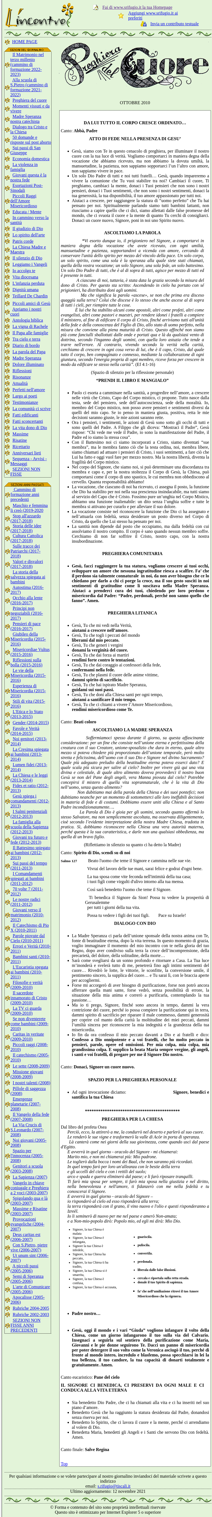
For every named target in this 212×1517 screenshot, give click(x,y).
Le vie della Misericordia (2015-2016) (28, 675)
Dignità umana (25, 289)
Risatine (19, 440)
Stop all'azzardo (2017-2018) (25, 518)
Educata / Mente (26, 211)
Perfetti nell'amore (28, 389)
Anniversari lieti (26, 453)
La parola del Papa (28, 351)
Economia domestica (30, 158)
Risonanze (21, 377)
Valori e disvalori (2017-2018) (26, 564)
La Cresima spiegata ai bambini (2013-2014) (29, 754)
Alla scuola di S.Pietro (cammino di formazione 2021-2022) (29, 87)
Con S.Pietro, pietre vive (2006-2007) (28, 1247)
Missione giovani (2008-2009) (26, 1074)
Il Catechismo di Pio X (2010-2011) (29, 928)
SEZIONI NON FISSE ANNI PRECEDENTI (25, 1325)
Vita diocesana (25, 277)
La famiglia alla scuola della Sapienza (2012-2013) (29, 827)
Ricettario (21, 446)
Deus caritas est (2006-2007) (25, 1237)
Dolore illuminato (28, 364)
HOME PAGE (24, 41)
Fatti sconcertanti (27, 421)
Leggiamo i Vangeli (29, 264)
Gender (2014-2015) (31, 722)
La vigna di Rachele (30, 326)
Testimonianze (25, 402)
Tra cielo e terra (26, 339)
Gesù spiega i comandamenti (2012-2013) (29, 801)
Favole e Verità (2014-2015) (24, 731)
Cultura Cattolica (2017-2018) (26, 538)
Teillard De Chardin (30, 296)
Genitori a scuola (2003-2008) (26, 1168)
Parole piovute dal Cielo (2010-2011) (27, 938)
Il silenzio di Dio (27, 258)
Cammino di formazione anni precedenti (24, 494)
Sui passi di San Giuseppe (25, 150)
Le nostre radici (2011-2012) (25, 902)
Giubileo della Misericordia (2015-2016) (28, 639)
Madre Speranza (26, 358)
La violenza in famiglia (24, 167)
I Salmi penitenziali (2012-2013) (28, 814)
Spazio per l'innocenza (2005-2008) (26, 1155)
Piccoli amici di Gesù (31, 303)
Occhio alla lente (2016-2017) (26, 600)
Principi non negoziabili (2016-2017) (26, 613)
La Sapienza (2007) (30, 1177)
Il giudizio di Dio (27, 228)
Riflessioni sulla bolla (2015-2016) (26, 662)
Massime (20, 434)
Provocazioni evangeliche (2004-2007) (27, 1224)
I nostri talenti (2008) (31, 1082)
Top (64, 1463)
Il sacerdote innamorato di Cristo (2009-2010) (28, 998)
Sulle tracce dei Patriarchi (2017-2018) (25, 551)
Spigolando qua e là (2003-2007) (29, 1201)
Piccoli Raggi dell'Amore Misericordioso (23, 201)
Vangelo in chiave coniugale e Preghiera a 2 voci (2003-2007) (29, 1187)
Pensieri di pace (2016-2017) (25, 626)
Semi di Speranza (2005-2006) (27, 1279)
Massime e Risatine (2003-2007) (28, 1211)
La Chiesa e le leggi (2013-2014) (29, 777)
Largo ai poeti (24, 396)
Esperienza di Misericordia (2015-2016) (28, 690)
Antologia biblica (27, 320)
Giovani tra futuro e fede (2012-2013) (29, 840)
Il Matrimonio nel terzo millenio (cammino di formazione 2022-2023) (27, 64)
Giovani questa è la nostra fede (28, 177)
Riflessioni (21, 370)
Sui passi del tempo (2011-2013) (28, 865)
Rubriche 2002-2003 (31, 1314)
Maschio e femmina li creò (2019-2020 (29, 508)
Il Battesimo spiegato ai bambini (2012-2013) (30, 852)
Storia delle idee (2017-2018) (25, 528)
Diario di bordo (26, 345)
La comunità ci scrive (31, 408)
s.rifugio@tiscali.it (114, 1486)
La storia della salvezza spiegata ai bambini (27, 577)
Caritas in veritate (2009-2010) (27, 1036)
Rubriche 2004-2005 (31, 1308)
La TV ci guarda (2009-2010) (26, 1011)
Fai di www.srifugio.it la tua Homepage (137, 7)
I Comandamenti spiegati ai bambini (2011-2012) (27, 878)
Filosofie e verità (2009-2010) (26, 985)
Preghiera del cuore (29, 100)
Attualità (20, 383)
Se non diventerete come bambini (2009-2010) (29, 1023)
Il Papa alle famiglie (30, 332)
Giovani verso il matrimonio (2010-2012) (27, 915)
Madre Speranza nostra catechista (25, 119)
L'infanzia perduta (28, 283)
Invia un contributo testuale (174, 23)
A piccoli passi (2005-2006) (24, 1268)
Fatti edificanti (25, 415)
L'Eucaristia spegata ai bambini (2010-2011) (29, 972)
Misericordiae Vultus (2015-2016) (30, 652)
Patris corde (22, 241)
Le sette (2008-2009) (31, 1066)
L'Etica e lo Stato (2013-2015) (26, 714)
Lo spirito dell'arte (28, 235)
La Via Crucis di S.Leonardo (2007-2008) (27, 1129)
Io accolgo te (23, 270)
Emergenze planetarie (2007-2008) (25, 1104)
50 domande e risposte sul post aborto (30, 140)
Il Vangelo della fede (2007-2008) (29, 1117)
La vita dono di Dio (29, 427)
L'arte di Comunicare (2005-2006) (30, 1289)
